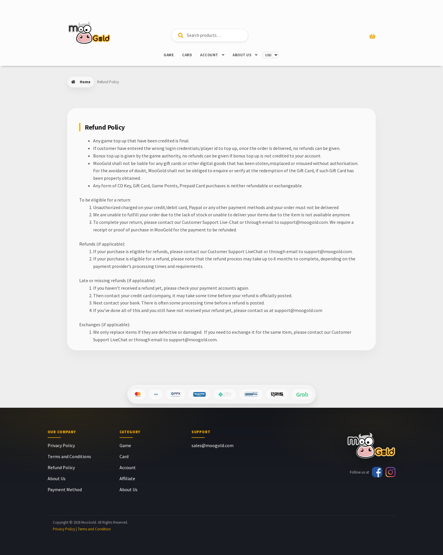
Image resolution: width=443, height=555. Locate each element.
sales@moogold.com (212, 445)
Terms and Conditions (69, 456)
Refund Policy (61, 467)
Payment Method (65, 489)
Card (187, 54)
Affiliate (127, 478)
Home (85, 81)
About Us (242, 54)
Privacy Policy (61, 445)
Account (209, 54)
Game (169, 54)
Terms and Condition (94, 529)
